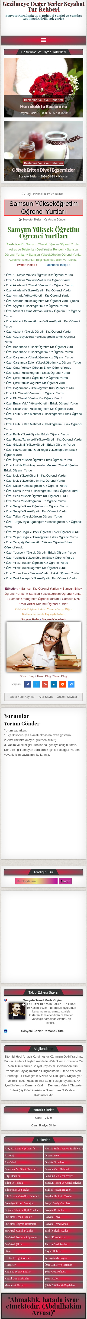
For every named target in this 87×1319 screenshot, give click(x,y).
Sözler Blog (27, 676)
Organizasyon (52, 1155)
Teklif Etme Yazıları (56, 1237)
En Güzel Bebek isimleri (18, 1217)
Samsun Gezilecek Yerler (59, 1176)
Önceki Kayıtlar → (69, 696)
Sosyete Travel (53, 1217)
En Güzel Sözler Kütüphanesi (21, 1237)
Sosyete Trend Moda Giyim (42, 1000)
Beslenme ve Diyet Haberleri (43, 100)
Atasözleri (10, 1162)
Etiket (8, 1251)
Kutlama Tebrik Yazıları (18, 1271)
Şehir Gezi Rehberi (55, 1271)
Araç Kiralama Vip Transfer (20, 1148)
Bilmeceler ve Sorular (17, 1189)
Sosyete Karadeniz (54, 619)
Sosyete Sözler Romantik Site (42, 1031)
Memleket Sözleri (15, 1285)
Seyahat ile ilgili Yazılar (58, 1196)
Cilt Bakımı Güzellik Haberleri (22, 1196)
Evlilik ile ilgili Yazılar (17, 1258)
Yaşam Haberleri (54, 1251)
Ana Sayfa (46, 696)
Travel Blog (44, 676)
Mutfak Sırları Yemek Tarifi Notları (64, 1148)
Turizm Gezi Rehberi (56, 1244)
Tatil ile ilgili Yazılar (56, 1230)
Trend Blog (60, 676)
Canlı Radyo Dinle (43, 1125)
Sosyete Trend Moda (56, 1224)
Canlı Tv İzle (43, 1117)
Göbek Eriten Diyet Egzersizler (43, 170)
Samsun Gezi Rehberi (57, 1169)
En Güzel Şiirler (14, 1244)
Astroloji (10, 1155)
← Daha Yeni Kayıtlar (20, 696)
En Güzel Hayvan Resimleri (20, 1224)
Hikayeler (10, 1264)
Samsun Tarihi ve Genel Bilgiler (63, 1182)
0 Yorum (63, 113)
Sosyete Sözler (28, 113)
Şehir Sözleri (52, 1278)
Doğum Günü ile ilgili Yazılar (21, 1210)
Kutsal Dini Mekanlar (17, 1278)
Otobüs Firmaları (54, 1162)
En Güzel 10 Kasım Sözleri (44, 1004)
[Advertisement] (44, 28)
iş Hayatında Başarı (56, 1258)
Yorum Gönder (57, 219)
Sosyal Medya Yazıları (57, 1203)
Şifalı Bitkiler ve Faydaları (60, 1285)
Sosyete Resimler (54, 1210)
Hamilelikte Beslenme (43, 106)
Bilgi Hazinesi (34, 194)
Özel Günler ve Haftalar (58, 1264)
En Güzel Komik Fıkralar (19, 1230)
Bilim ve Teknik (53, 194)
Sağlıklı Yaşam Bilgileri (58, 1189)
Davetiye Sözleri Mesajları (20, 1203)
